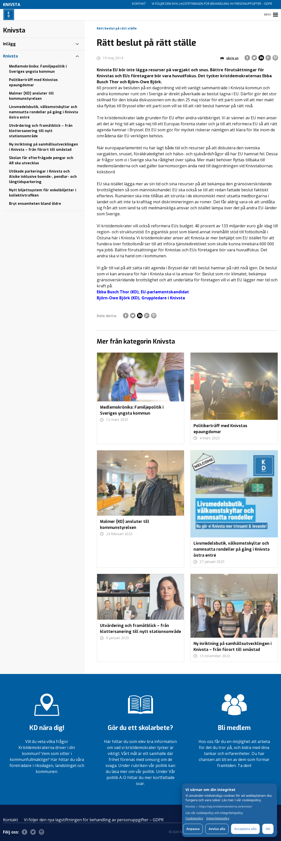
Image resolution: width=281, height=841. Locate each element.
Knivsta (10, 56)
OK (268, 828)
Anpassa (193, 828)
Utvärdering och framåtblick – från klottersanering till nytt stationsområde (40, 131)
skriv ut (229, 58)
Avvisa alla (216, 828)
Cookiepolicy (194, 818)
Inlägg (9, 44)
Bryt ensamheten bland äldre (35, 203)
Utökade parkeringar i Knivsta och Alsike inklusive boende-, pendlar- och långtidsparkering (43, 176)
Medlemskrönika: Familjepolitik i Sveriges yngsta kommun (38, 69)
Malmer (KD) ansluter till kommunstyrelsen (31, 96)
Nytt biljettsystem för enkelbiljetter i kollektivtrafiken (42, 193)
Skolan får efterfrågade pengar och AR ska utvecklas (41, 161)
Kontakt (139, 4)
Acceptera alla (245, 828)
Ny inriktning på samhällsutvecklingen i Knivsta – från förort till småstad (43, 147)
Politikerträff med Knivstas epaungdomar (33, 83)
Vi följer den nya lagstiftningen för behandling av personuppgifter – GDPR (212, 4)
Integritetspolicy (217, 818)
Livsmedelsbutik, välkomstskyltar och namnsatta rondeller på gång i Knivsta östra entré (43, 112)
